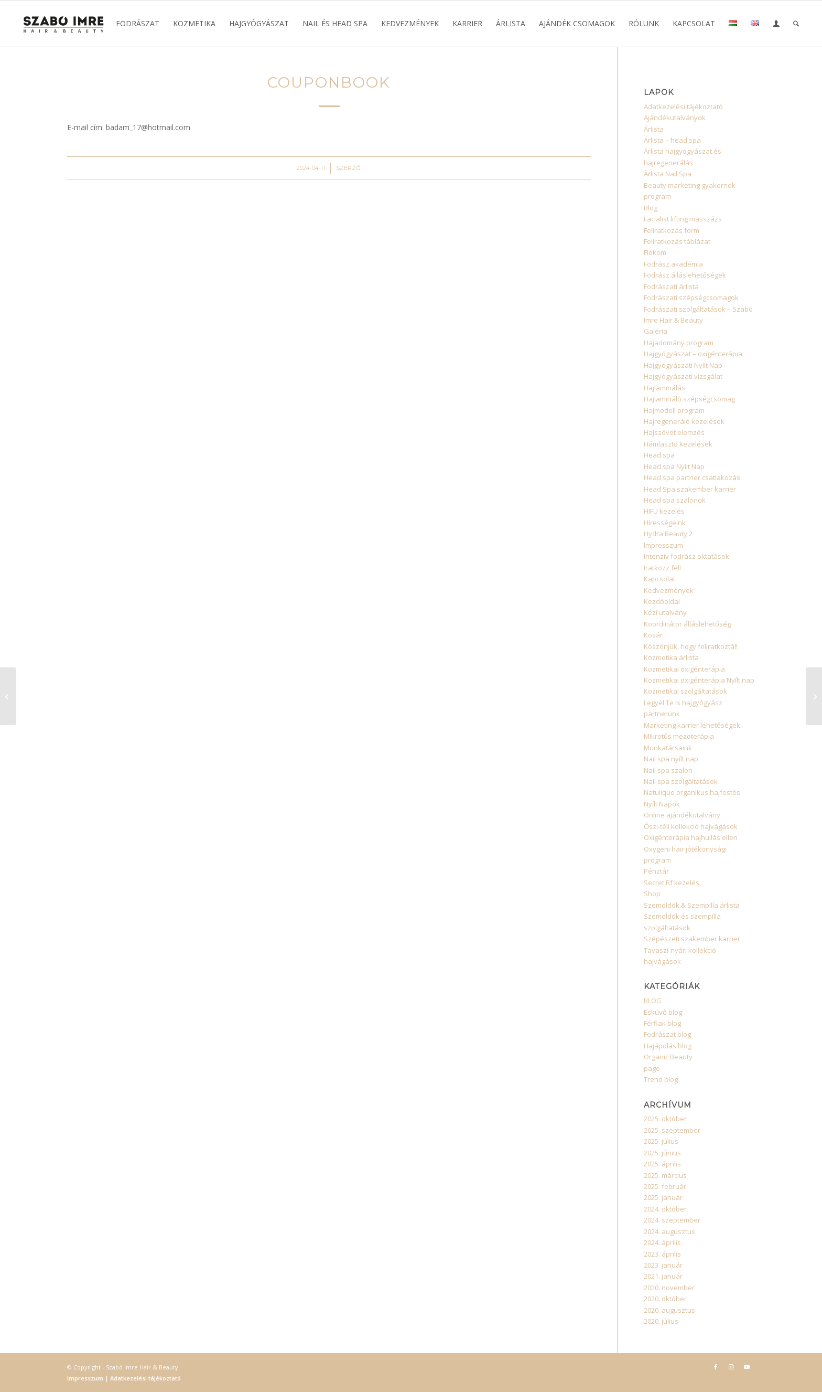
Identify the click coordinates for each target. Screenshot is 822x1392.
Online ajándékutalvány (682, 815)
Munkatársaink (668, 747)
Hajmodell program (674, 410)
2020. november (669, 1287)
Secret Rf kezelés (671, 882)
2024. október (665, 1209)
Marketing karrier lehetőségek (692, 725)
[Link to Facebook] (715, 1367)
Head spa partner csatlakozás (692, 477)
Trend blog (661, 1079)
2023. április (662, 1254)
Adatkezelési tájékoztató (683, 106)
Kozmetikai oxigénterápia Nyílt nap (699, 680)
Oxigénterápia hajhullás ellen (691, 837)
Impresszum (663, 545)
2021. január (663, 1276)
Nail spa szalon (668, 770)
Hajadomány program (678, 342)
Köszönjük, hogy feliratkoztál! (691, 646)
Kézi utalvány (665, 612)
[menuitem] (137, 24)
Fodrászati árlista (671, 286)
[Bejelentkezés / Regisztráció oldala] (776, 25)
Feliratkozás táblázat (677, 241)
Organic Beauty (668, 1056)
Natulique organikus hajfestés (692, 792)
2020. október (665, 1298)
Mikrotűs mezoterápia (679, 736)
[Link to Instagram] (731, 1367)
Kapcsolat (659, 578)
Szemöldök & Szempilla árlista (692, 905)
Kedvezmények (669, 590)
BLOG (653, 1000)
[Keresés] (796, 24)
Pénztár (656, 871)
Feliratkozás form (671, 230)
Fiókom (655, 252)
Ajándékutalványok (675, 117)
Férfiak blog (662, 1023)
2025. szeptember (672, 1130)
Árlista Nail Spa (667, 173)
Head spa (659, 455)
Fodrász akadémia (673, 264)
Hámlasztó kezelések (678, 444)
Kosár (653, 635)
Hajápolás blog (667, 1045)
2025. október (665, 1118)
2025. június (662, 1152)
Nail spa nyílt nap (671, 758)
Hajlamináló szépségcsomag (689, 398)
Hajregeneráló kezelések (684, 421)
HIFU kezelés (664, 511)
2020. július (661, 1321)
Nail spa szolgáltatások (681, 781)
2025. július (661, 1141)
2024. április (662, 1242)
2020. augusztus (669, 1310)
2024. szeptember (672, 1220)
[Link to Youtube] (747, 1367)
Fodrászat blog (667, 1034)
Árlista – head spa (672, 140)
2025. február (665, 1186)
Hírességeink (665, 522)
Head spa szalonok (675, 500)
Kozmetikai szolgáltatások (685, 691)
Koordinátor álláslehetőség (687, 624)
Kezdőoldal (662, 601)
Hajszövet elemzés (674, 432)
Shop (652, 893)
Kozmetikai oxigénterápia (684, 669)
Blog (650, 207)
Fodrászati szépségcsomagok (691, 297)
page (652, 1068)
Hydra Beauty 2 (668, 533)
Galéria (655, 331)
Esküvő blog (663, 1012)
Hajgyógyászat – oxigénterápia (693, 353)
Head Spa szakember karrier (690, 489)
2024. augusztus (669, 1231)
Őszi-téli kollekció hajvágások (691, 826)
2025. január (663, 1197)
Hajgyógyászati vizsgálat (683, 376)
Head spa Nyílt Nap (674, 466)
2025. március (665, 1175)
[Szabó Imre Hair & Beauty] (63, 24)
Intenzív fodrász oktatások (686, 556)
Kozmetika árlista (671, 657)
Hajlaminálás (664, 387)
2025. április (662, 1163)
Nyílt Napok (662, 804)
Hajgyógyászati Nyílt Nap (683, 365)
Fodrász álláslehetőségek (685, 275)
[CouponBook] (8, 696)
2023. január (663, 1265)
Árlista (654, 129)
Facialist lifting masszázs (683, 219)
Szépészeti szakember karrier (692, 938)
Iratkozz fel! (662, 567)
